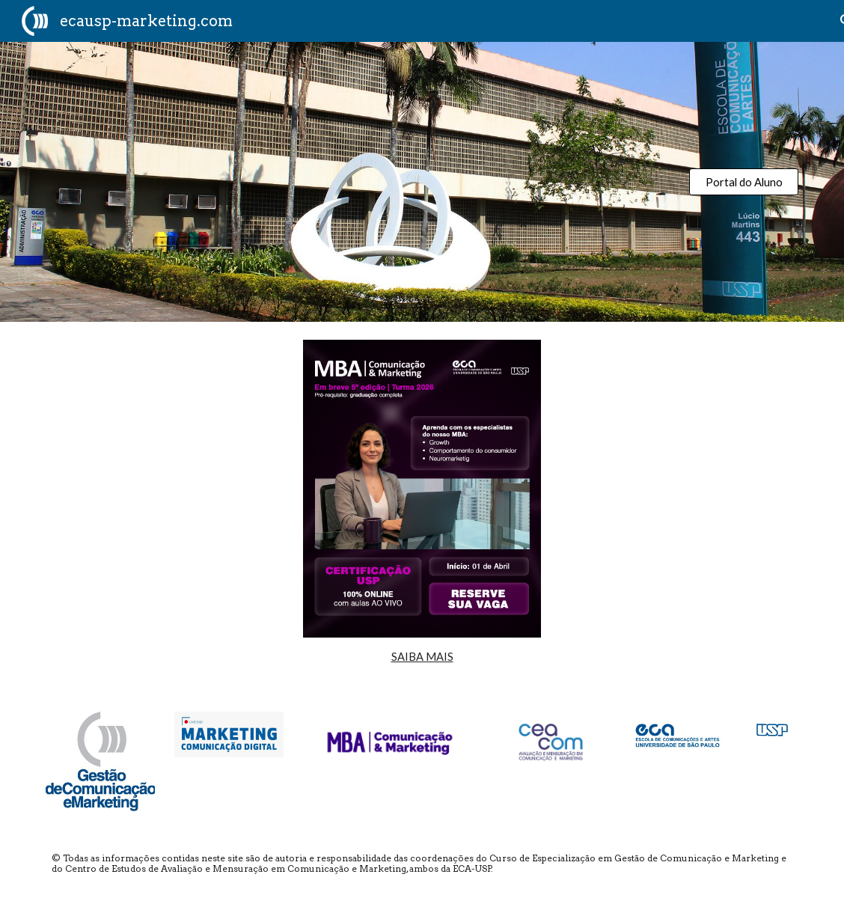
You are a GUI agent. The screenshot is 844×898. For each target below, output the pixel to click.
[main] (422, 657)
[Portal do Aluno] (744, 182)
